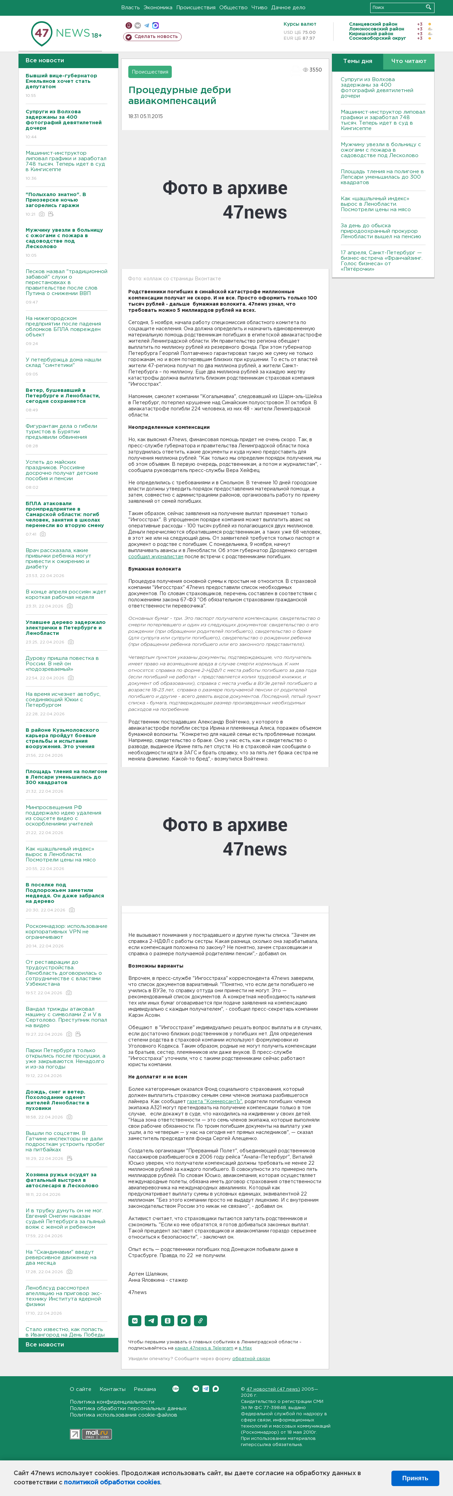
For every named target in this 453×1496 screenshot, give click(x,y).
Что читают (409, 61)
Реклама (145, 1389)
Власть (130, 7)
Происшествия (196, 7)
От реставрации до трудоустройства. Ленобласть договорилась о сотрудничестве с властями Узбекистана (66, 978)
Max (215, 1388)
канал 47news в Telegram (204, 1348)
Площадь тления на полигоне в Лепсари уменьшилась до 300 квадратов (382, 177)
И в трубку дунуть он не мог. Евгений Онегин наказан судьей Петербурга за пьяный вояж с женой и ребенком (66, 1224)
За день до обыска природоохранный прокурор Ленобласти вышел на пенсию (381, 231)
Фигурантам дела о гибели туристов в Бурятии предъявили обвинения (66, 436)
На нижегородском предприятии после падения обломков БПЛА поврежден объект (66, 331)
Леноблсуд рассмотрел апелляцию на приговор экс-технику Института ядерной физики (66, 1301)
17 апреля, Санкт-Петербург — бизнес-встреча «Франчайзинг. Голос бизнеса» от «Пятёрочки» (382, 261)
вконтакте (137, 25)
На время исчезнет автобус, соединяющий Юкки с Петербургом (66, 704)
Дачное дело (288, 7)
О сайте (80, 1389)
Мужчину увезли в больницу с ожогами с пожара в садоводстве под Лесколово (381, 150)
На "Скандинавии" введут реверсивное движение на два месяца (66, 1262)
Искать (428, 7)
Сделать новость (156, 37)
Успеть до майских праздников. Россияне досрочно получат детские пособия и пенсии (66, 475)
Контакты (113, 1389)
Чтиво (259, 7)
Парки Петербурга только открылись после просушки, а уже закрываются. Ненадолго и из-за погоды (66, 1063)
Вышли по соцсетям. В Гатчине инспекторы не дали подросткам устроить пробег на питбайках (66, 1146)
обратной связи (251, 1359)
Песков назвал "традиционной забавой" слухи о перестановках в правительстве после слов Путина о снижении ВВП (66, 287)
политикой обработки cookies (112, 1482)
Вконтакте (175, 1388)
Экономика (158, 7)
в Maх (245, 1348)
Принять (415, 1478)
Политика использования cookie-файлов (123, 1415)
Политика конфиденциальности (112, 1402)
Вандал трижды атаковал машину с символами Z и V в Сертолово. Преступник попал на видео (66, 1022)
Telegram (206, 1388)
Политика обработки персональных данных (128, 1408)
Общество (233, 7)
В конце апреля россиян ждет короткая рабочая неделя (66, 599)
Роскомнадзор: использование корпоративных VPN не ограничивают (66, 936)
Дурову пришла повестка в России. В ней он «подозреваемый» (66, 668)
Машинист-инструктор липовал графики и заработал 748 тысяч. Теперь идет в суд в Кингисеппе (66, 166)
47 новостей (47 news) (273, 1389)
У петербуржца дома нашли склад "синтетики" (66, 367)
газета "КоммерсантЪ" (214, 1102)
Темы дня (357, 61)
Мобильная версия (129, 25)
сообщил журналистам (155, 557)
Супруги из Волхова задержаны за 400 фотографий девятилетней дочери (377, 87)
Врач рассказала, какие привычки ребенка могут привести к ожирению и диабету (66, 563)
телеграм (146, 25)
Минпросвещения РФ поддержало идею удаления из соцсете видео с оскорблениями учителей (66, 820)
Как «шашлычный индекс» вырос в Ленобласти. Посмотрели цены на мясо (66, 859)
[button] (134, 1320)
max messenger (155, 25)
